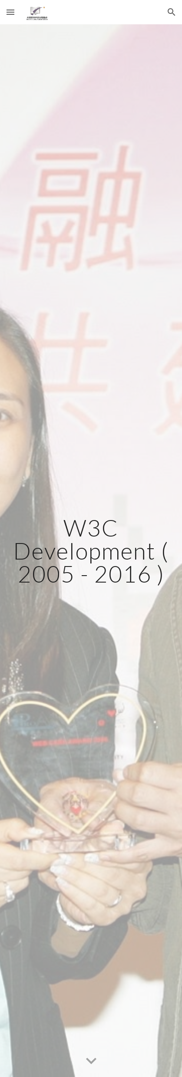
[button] (10, 12)
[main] (91, 551)
